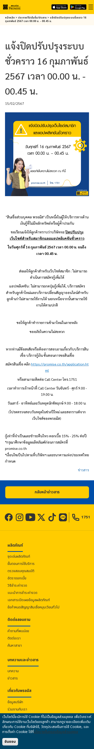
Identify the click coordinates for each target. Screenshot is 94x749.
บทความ (13, 671)
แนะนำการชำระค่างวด (22, 592)
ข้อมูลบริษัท (15, 702)
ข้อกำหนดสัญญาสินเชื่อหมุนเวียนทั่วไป (33, 607)
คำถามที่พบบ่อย (18, 631)
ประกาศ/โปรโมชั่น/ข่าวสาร (32, 18)
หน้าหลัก (10, 18)
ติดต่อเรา (14, 638)
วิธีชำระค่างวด (17, 585)
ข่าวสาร (83, 470)
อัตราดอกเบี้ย (17, 578)
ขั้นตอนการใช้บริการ (21, 563)
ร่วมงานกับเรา (17, 709)
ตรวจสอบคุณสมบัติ (21, 571)
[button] (47, 492)
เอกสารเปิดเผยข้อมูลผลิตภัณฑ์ (29, 600)
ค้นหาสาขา (15, 645)
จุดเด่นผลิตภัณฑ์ (19, 556)
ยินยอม (10, 741)
